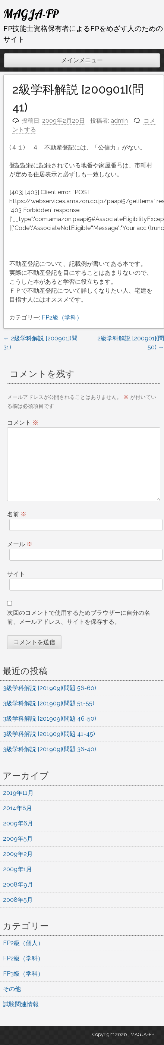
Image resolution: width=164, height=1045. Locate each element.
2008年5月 (18, 899)
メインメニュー (82, 60)
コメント (22, 422)
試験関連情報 (21, 1004)
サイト (16, 573)
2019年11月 (18, 792)
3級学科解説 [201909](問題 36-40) (49, 749)
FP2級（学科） (62, 317)
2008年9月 (18, 884)
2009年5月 (18, 838)
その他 (12, 988)
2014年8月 (17, 808)
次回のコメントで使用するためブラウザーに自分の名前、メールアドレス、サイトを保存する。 (78, 617)
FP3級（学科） (23, 973)
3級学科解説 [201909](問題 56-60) (49, 688)
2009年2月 (18, 853)
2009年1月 (17, 869)
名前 (16, 514)
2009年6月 (18, 823)
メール (19, 544)
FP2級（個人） (23, 943)
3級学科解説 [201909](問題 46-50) (49, 718)
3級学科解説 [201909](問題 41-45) (49, 733)
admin (119, 120)
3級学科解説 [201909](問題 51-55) (48, 703)
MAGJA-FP (31, 13)
